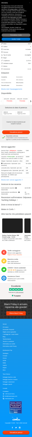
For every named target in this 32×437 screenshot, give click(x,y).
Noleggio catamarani (9, 382)
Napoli (4, 367)
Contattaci (6, 391)
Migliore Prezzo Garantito (15, 254)
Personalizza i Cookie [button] (16, 35)
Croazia (5, 355)
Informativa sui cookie (9, 344)
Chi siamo (5, 327)
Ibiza (4, 370)
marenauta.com (8, 398)
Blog (4, 336)
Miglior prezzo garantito (9, 332)
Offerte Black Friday (16, 313)
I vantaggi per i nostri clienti (10, 334)
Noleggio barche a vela (9, 377)
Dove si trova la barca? (11, 205)
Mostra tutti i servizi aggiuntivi (12, 180)
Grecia (4, 358)
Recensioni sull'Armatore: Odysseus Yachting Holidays (16, 198)
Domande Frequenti (8, 329)
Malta (4, 363)
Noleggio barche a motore (10, 379)
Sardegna (5, 353)
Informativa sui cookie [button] (16, 17)
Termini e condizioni (8, 341)
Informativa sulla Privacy (10, 346)
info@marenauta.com (10, 396)
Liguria (5, 365)
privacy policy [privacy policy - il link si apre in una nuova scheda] (13, 9)
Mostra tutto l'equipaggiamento (11, 89)
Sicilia (4, 360)
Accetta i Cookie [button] (16, 39)
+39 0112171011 (9, 393)
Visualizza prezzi (16, 132)
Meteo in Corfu (8, 209)
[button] (29, 2)
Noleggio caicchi (7, 384)
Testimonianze (7, 339)
